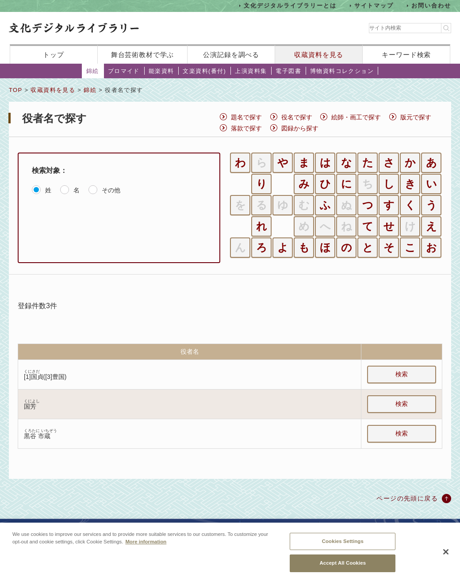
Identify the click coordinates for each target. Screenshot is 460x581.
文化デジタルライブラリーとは (290, 5)
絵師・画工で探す (356, 117)
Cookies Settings (343, 544)
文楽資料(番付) (204, 71)
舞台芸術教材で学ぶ (142, 54)
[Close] (446, 555)
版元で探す (415, 117)
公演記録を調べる (231, 54)
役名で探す (296, 117)
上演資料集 (251, 71)
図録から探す (299, 128)
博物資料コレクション (342, 71)
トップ (53, 54)
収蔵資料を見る (318, 54)
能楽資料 (161, 71)
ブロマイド (124, 71)
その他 (111, 190)
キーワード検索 (406, 54)
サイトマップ (374, 5)
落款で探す (246, 128)
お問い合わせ (431, 5)
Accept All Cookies (342, 567)
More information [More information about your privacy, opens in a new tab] (145, 545)
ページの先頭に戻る (407, 498)
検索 (401, 374)
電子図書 (288, 71)
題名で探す (246, 117)
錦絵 (92, 71)
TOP (15, 90)
